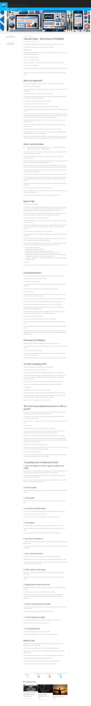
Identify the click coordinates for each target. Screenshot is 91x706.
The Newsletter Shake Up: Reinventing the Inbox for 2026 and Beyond (29, 693)
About (7, 9)
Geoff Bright (28, 41)
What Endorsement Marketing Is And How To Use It (44, 694)
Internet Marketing (28, 36)
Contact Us (13, 9)
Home (3, 9)
